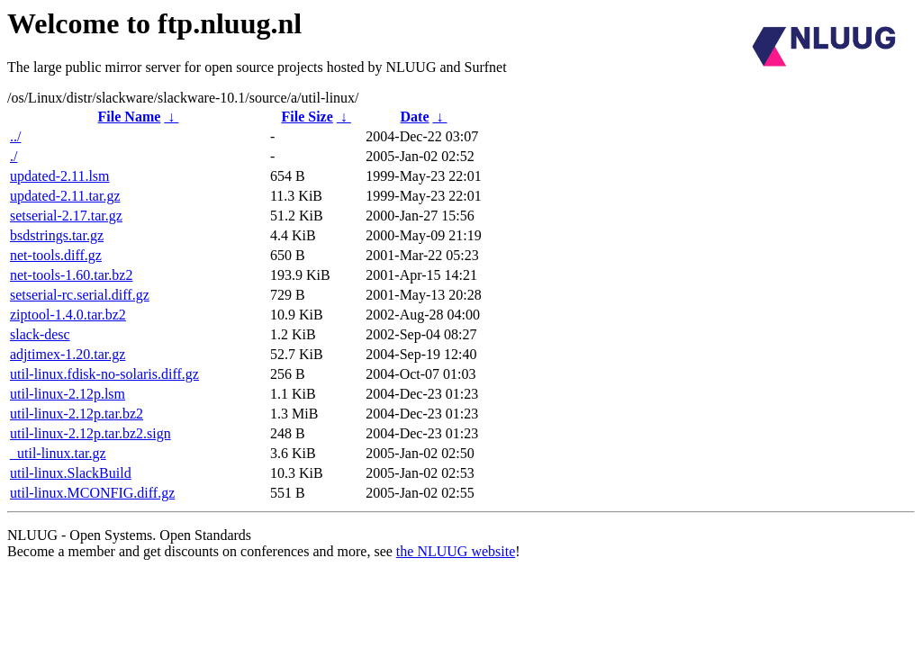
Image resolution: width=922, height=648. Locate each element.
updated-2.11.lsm (60, 176)
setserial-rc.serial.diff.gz (79, 294)
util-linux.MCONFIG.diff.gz (92, 492)
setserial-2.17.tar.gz (66, 215)
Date (415, 116)
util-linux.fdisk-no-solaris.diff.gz (104, 374)
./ (13, 156)
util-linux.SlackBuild (70, 473)
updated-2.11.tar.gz (65, 195)
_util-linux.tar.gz (58, 453)
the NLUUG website (455, 551)
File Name (129, 116)
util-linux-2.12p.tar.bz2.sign (90, 433)
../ (15, 136)
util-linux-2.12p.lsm (67, 393)
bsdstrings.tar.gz (57, 235)
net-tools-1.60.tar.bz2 (71, 275)
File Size (306, 116)
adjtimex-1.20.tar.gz (67, 354)
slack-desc (40, 334)
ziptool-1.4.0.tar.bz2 (68, 314)
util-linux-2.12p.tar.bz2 (76, 413)
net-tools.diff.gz (56, 255)
